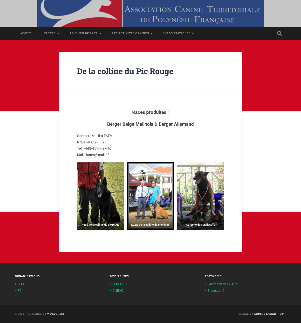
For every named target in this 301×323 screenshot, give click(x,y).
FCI (20, 291)
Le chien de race (84, 33)
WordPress (56, 313)
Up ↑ (283, 313)
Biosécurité (215, 291)
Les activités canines (130, 33)
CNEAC (118, 291)
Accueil (26, 33)
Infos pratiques (176, 33)
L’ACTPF (50, 33)
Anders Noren (265, 313)
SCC (21, 284)
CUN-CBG (120, 284)
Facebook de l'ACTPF (223, 284)
